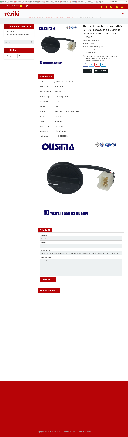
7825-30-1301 (91, 61)
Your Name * (44, 241)
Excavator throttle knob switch (107, 61)
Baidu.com (23, 61)
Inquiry (87, 76)
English (113, 1)
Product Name (45, 256)
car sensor (11, 36)
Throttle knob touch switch (95, 66)
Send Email (101, 76)
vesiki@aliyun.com (28, 6)
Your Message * (45, 264)
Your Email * (44, 248)
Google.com (11, 61)
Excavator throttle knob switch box (98, 64)
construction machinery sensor (18, 40)
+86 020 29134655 (12, 6)
